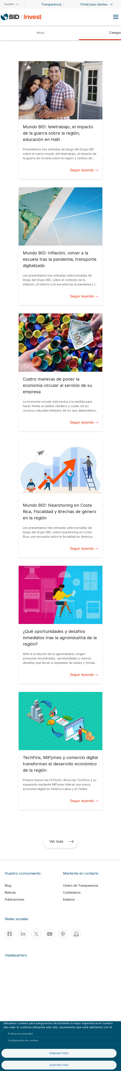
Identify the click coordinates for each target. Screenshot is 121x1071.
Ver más (61, 841)
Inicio (40, 33)
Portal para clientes (97, 4)
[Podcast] (63, 934)
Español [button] (9, 4)
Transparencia (51, 4)
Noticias (10, 892)
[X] (36, 934)
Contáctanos (72, 892)
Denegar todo (59, 1053)
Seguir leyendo (84, 170)
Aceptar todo (59, 1065)
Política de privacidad (20, 1033)
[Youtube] (49, 934)
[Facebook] (9, 934)
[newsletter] (76, 934)
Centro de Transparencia (80, 885)
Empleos (69, 899)
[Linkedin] (23, 934)
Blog (8, 885)
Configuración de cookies (23, 1040)
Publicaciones (14, 899)
